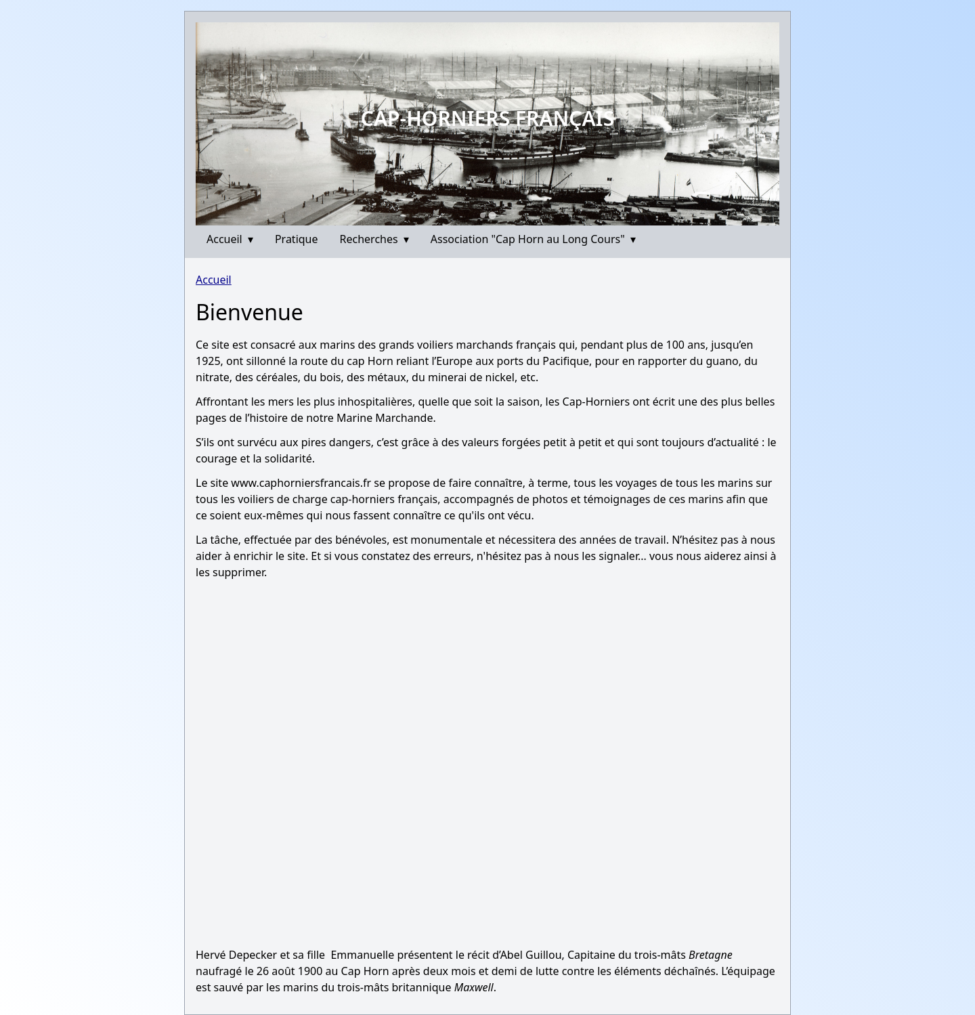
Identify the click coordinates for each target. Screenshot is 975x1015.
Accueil (230, 239)
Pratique (296, 239)
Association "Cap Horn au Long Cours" (533, 239)
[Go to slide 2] (492, 215)
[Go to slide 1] (483, 216)
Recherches (374, 239)
